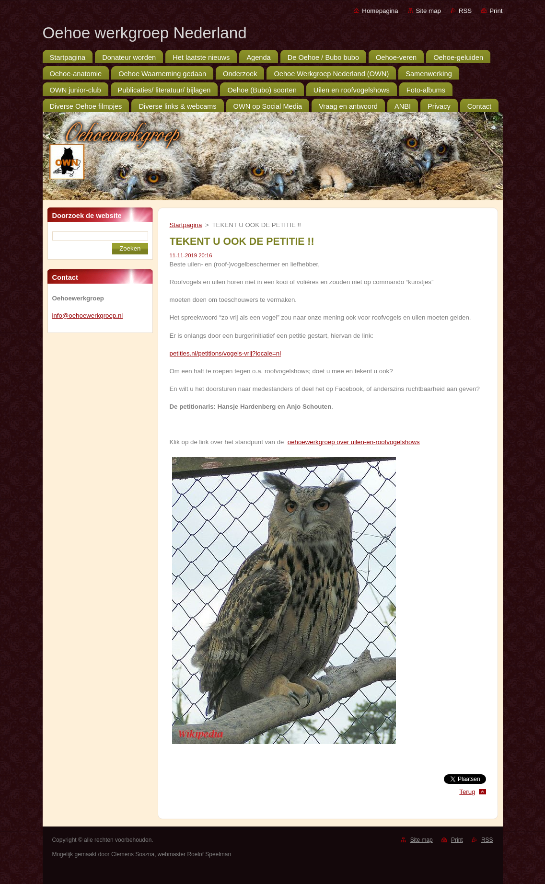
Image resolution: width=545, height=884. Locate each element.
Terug (467, 791)
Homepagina (380, 10)
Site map (428, 10)
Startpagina (186, 225)
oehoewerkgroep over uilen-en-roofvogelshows (354, 442)
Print (495, 10)
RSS (465, 10)
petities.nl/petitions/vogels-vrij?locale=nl (225, 353)
